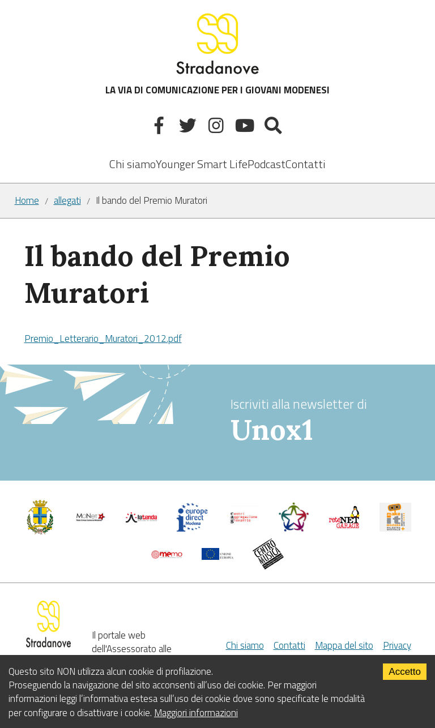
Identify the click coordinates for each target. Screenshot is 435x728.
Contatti (305, 164)
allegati (67, 200)
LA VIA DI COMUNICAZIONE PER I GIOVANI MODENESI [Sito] (217, 53)
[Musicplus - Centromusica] (268, 566)
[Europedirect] (192, 528)
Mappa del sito (344, 645)
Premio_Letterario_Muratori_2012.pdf (103, 338)
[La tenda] (141, 519)
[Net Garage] (344, 525)
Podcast (266, 164)
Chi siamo (132, 164)
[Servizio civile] (294, 528)
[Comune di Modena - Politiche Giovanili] (40, 531)
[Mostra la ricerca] (275, 127)
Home (27, 200)
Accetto (405, 671)
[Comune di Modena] (90, 519)
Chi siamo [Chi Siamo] (245, 645)
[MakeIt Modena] (395, 528)
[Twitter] (188, 127)
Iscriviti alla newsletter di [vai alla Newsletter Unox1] (324, 421)
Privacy (397, 645)
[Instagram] (217, 127)
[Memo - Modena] (167, 555)
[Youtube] (246, 127)
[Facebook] (160, 127)
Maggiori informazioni (196, 712)
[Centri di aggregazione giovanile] (243, 525)
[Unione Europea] (217, 556)
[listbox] (202, 156)
